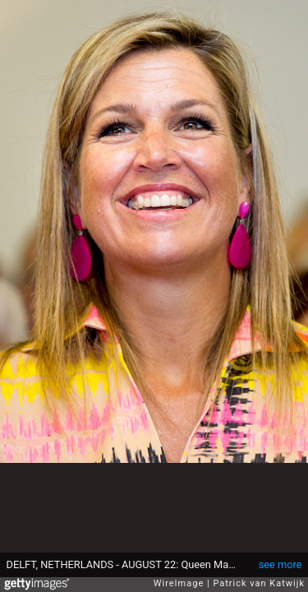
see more (280, 564)
